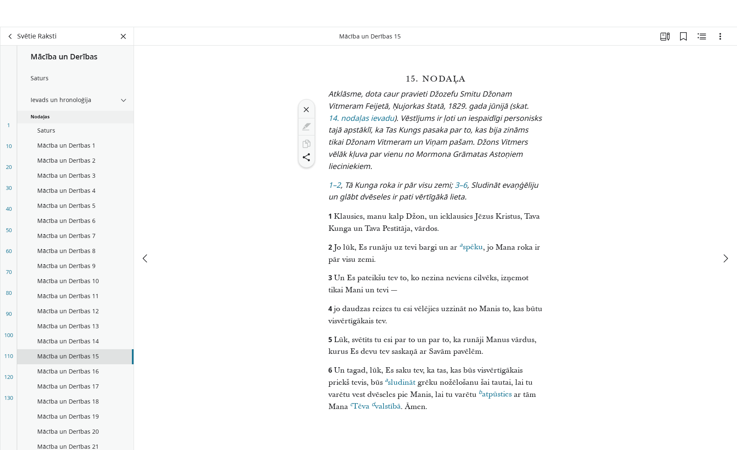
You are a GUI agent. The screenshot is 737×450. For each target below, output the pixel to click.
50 (9, 234)
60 (9, 254)
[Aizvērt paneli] (123, 40)
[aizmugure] (10, 40)
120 (8, 380)
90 (9, 317)
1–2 (334, 190)
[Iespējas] (720, 40)
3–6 (461, 190)
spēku (470, 249)
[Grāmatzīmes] (683, 40)
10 (9, 149)
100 (8, 339)
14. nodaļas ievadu (361, 123)
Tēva (359, 409)
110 (8, 359)
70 (9, 275)
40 (9, 212)
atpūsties (495, 397)
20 (9, 170)
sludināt (400, 385)
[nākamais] (725, 233)
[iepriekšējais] (145, 233)
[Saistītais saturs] (701, 40)
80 (9, 296)
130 (8, 401)
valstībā (386, 409)
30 (9, 191)
